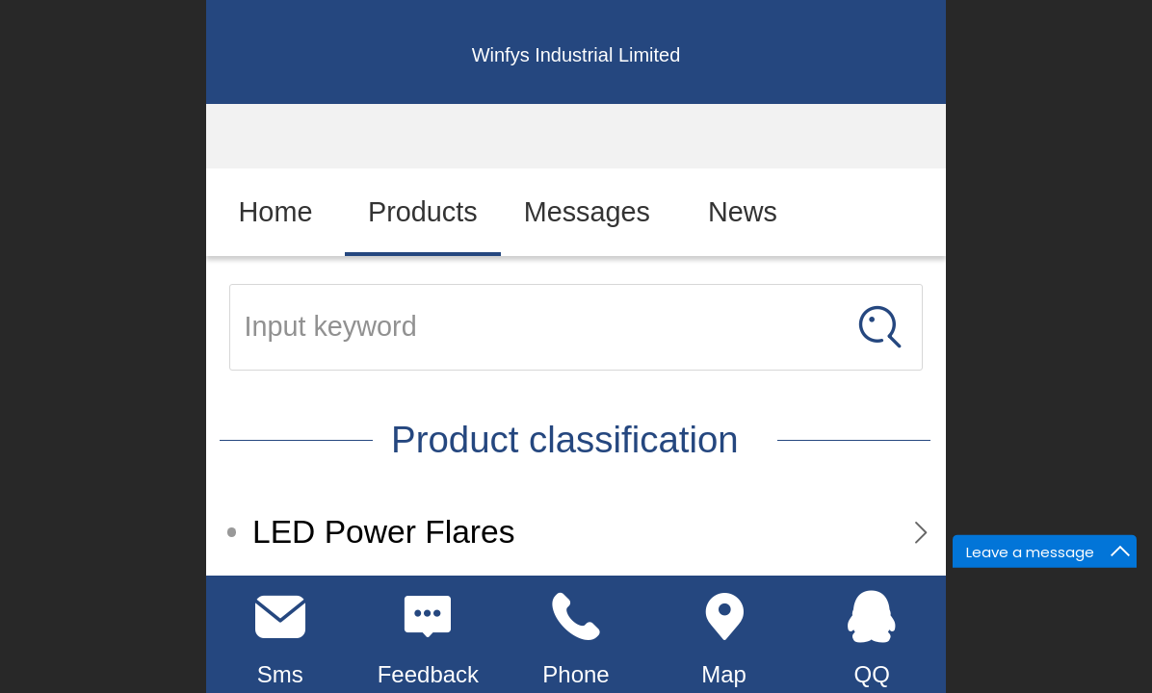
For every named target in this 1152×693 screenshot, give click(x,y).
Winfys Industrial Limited (576, 54)
